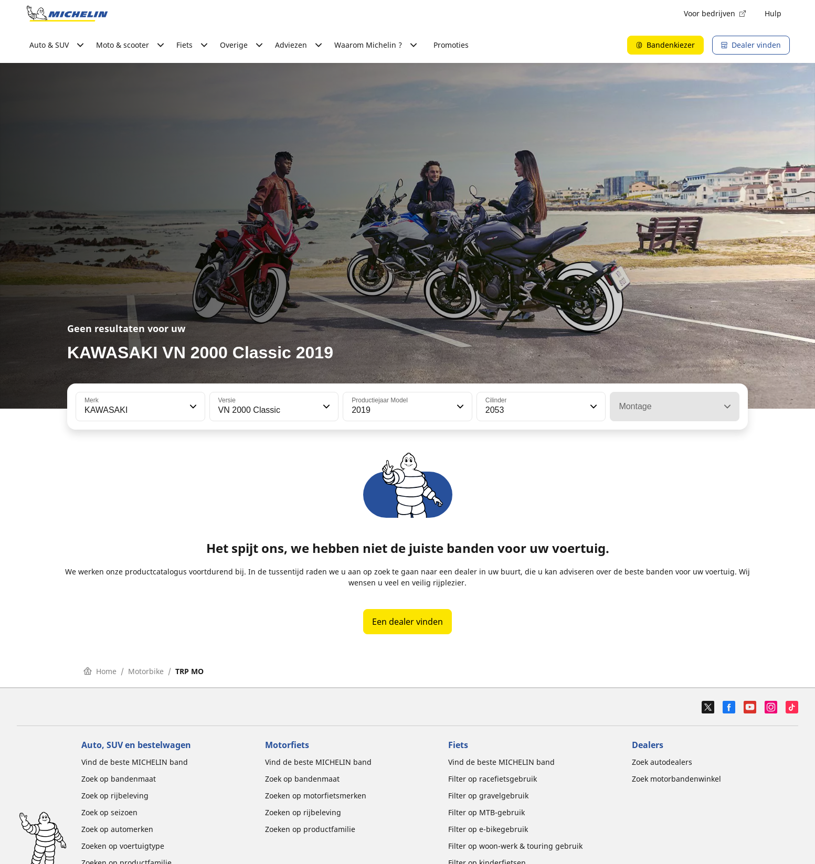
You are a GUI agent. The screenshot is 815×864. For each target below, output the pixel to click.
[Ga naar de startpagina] (67, 13)
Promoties (451, 45)
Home (100, 671)
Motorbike (146, 671)
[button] (192, 406)
